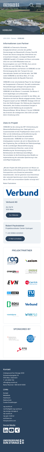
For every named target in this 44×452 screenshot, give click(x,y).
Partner (13, 38)
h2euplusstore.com (9, 420)
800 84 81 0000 (20, 385)
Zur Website (13, 215)
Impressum (6, 398)
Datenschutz (7, 400)
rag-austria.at (7, 406)
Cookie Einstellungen (10, 402)
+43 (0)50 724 (9, 380)
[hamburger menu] (38, 5)
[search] (32, 5)
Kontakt (5, 393)
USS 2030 (6, 38)
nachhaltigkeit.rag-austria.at (12, 409)
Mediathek (6, 395)
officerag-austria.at (10, 382)
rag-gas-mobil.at (8, 416)
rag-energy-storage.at (10, 411)
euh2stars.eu (7, 418)
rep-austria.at (7, 413)
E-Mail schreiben (15, 239)
